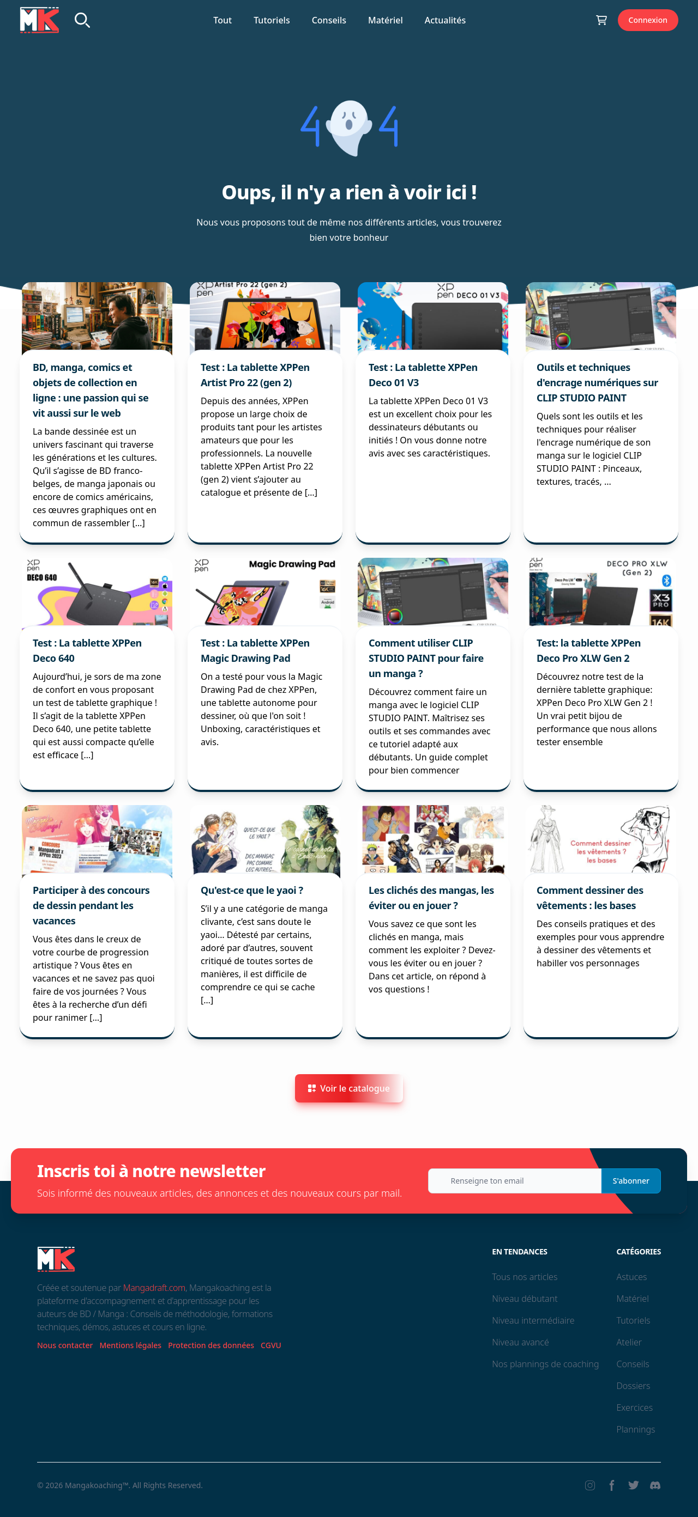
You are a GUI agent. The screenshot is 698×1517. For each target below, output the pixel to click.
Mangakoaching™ (97, 1485)
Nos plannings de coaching (545, 1364)
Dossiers (633, 1386)
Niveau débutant (524, 1299)
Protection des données (211, 1345)
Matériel (385, 20)
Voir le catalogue (349, 1088)
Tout (222, 20)
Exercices (634, 1408)
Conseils (329, 20)
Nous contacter (65, 1345)
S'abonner (631, 1180)
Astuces (631, 1277)
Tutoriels (272, 20)
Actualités (445, 20)
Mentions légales (130, 1345)
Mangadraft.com (154, 1288)
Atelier (629, 1342)
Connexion (648, 20)
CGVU (271, 1345)
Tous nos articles (524, 1277)
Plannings (635, 1429)
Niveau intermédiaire (533, 1320)
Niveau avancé (520, 1342)
